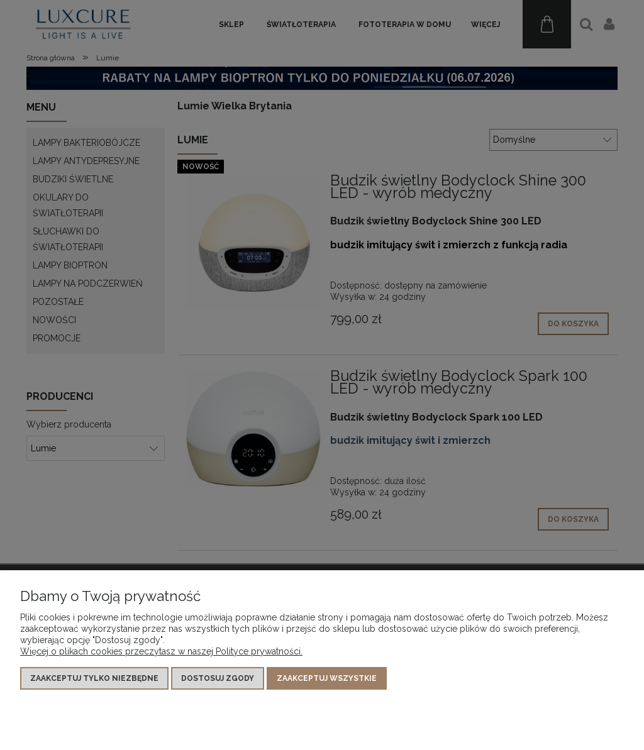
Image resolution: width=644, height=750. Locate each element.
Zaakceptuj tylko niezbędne (94, 678)
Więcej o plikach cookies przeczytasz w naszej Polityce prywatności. (161, 651)
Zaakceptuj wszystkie (327, 678)
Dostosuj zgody (217, 678)
